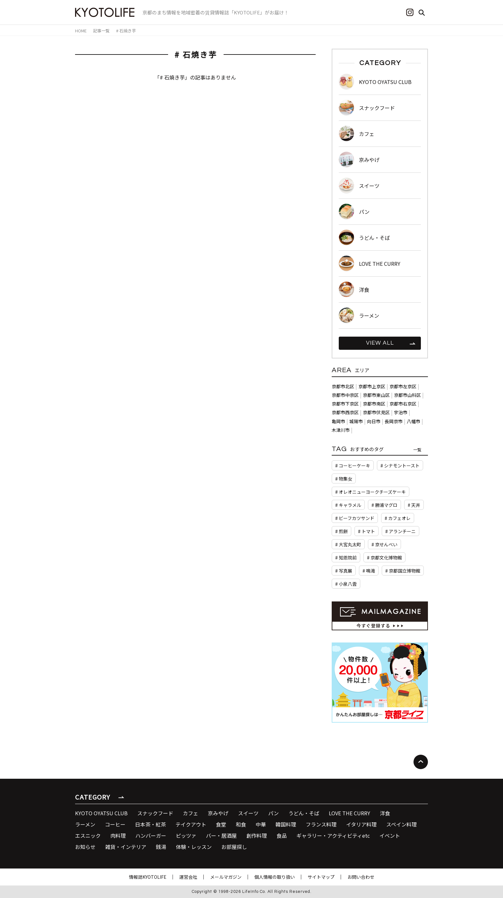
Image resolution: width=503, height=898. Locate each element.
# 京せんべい (384, 544)
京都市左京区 (402, 386)
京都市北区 (343, 386)
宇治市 (400, 412)
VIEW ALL (380, 343)
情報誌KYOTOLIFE (147, 877)
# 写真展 (343, 570)
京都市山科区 (407, 395)
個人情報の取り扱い (274, 877)
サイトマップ (321, 877)
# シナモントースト (400, 465)
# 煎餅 (341, 531)
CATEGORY (92, 796)
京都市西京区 (345, 412)
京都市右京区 (402, 403)
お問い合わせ (360, 877)
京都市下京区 (345, 403)
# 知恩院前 (346, 557)
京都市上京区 (371, 386)
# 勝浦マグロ (384, 505)
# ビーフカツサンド (354, 518)
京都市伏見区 (376, 412)
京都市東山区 (376, 395)
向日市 (373, 421)
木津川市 (341, 430)
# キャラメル (348, 505)
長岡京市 (394, 421)
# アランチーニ (400, 531)
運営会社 (188, 877)
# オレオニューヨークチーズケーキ (370, 492)
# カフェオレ (398, 518)
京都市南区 (374, 403)
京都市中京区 (345, 395)
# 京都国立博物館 (402, 570)
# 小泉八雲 (346, 584)
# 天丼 (414, 505)
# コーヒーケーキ (352, 465)
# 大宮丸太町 (348, 544)
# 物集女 (343, 478)
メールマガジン (226, 877)
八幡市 (413, 421)
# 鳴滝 (368, 570)
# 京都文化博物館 (384, 557)
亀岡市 (338, 421)
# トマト (366, 531)
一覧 (417, 450)
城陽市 (356, 421)
